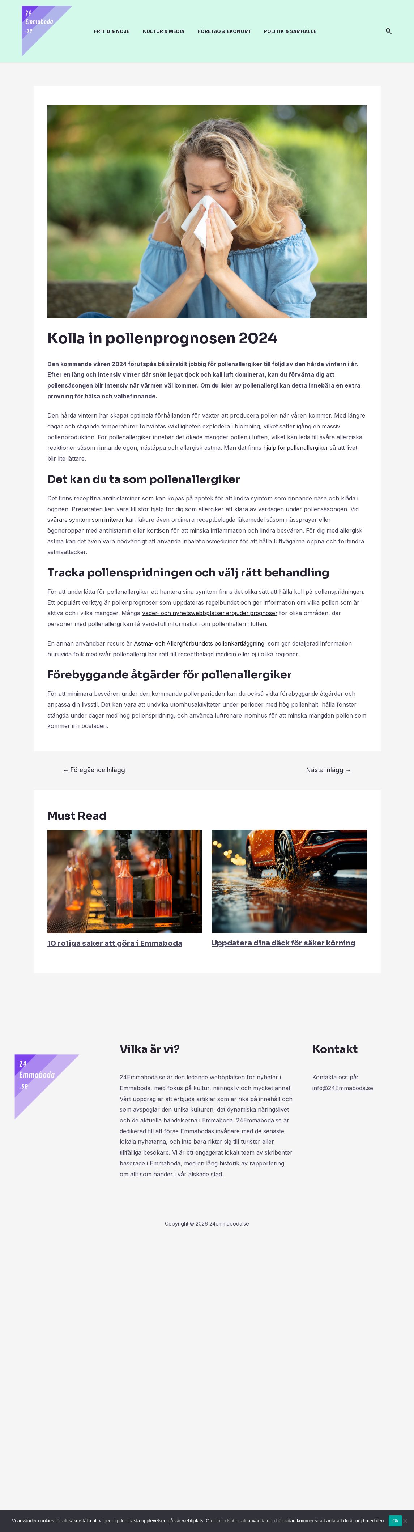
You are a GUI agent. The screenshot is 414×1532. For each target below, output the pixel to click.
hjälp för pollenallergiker (296, 447)
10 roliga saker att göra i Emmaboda (114, 943)
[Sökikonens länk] (389, 31)
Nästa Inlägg (328, 770)
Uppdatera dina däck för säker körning (283, 943)
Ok (395, 1520)
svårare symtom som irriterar (87, 519)
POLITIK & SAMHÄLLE (283, 31)
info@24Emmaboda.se (343, 1088)
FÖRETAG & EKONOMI (219, 31)
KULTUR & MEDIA (161, 31)
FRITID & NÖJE (110, 31)
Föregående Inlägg (94, 770)
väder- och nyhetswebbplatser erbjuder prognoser (212, 613)
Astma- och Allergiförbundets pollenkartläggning (201, 643)
